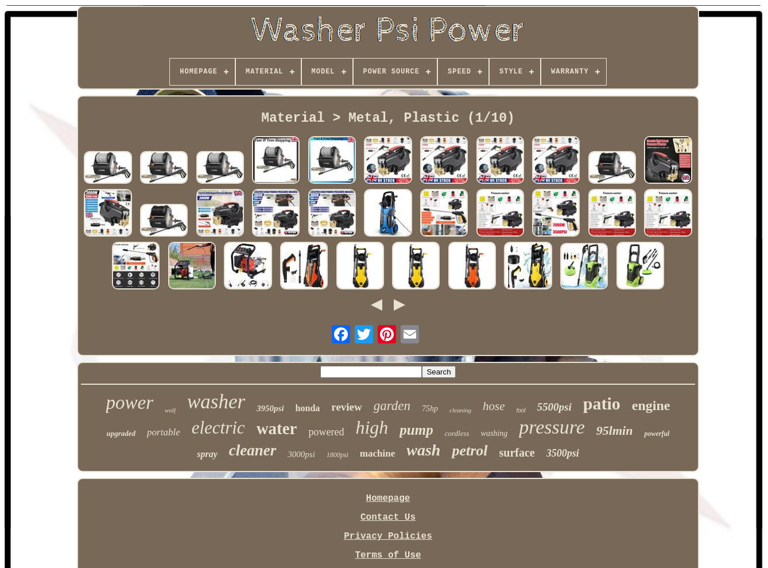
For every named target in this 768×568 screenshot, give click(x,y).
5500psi (554, 407)
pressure (552, 427)
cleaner (252, 450)
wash (423, 450)
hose (494, 406)
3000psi (301, 454)
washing (494, 433)
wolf (170, 410)
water (277, 428)
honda (308, 408)
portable (163, 432)
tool (520, 410)
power (130, 402)
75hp (430, 408)
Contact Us (388, 517)
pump (416, 430)
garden (392, 406)
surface (517, 452)
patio (601, 403)
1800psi (337, 455)
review (346, 407)
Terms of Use (388, 555)
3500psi (562, 453)
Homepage (388, 498)
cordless (457, 433)
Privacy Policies (388, 536)
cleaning (460, 410)
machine (377, 453)
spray (207, 454)
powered (326, 432)
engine (651, 405)
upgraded (121, 433)
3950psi (270, 408)
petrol (469, 450)
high (371, 427)
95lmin (614, 430)
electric (218, 428)
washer (216, 402)
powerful (656, 434)
